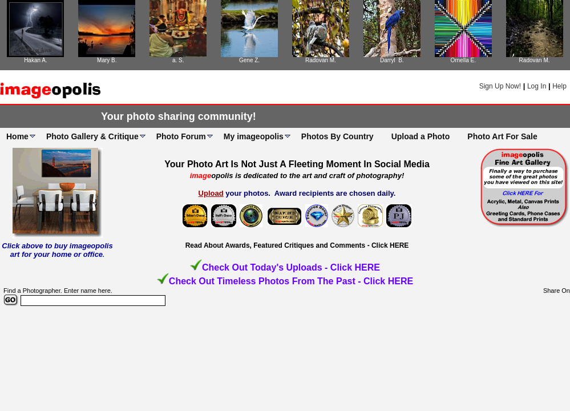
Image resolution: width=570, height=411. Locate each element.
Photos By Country (337, 136)
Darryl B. (392, 60)
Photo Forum (181, 136)
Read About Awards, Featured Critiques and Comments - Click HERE (297, 245)
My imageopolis (254, 136)
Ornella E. (462, 60)
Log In (536, 86)
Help (559, 86)
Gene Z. (249, 60)
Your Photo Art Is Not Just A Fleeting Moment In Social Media (297, 164)
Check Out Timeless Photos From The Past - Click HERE (291, 281)
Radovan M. (320, 60)
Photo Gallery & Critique (92, 136)
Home (17, 136)
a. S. (178, 60)
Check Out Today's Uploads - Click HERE (291, 267)
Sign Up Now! (500, 86)
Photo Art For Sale (502, 136)
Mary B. (106, 60)
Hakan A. (35, 60)
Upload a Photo (420, 136)
